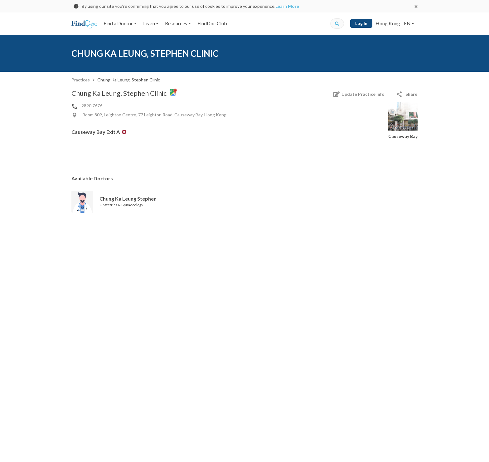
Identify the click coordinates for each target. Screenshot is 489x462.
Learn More (287, 6)
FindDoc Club (212, 23)
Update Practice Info (359, 94)
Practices (80, 79)
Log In (361, 23)
